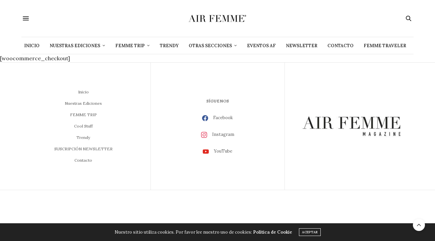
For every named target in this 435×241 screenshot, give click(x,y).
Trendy (169, 46)
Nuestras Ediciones (75, 46)
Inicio (32, 46)
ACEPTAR (310, 232)
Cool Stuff (83, 126)
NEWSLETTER (301, 46)
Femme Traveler (385, 46)
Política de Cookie (272, 232)
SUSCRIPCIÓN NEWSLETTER (83, 148)
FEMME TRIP (83, 114)
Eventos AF (261, 46)
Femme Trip (130, 46)
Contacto (340, 46)
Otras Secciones (210, 46)
